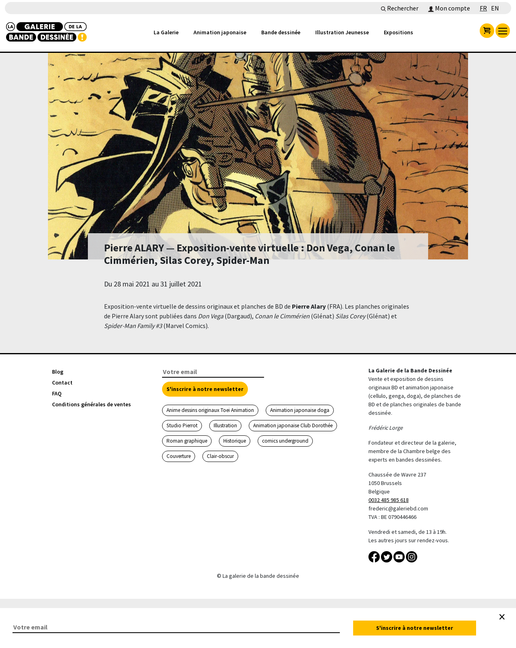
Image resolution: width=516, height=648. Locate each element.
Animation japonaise (220, 32)
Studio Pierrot (182, 425)
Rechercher (399, 8)
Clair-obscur (220, 456)
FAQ (57, 393)
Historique (234, 440)
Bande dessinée (280, 32)
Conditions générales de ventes (91, 404)
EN (495, 8)
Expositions (398, 32)
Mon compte (449, 8)
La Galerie (166, 32)
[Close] (502, 616)
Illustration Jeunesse (342, 32)
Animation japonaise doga (299, 410)
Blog (57, 371)
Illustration (225, 425)
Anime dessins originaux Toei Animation (210, 410)
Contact (62, 382)
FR (483, 8)
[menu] (502, 30)
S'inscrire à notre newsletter (204, 389)
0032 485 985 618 (388, 500)
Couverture (178, 456)
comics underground (285, 440)
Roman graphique (186, 440)
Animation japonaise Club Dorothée (293, 425)
